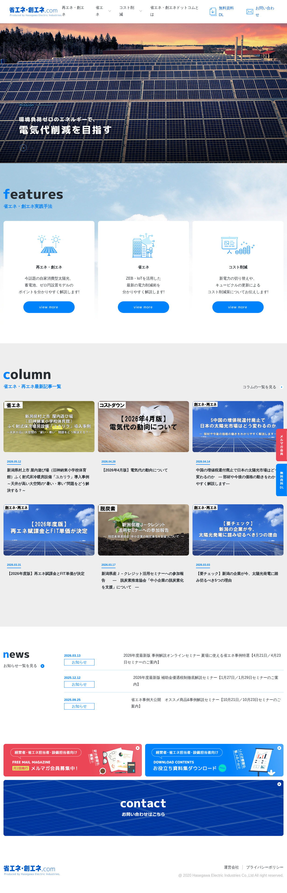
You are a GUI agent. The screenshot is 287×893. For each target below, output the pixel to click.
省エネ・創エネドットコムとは (174, 11)
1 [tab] (22, 146)
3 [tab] (40, 146)
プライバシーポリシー (265, 867)
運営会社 (231, 867)
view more (49, 307)
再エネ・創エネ (73, 11)
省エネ (99, 11)
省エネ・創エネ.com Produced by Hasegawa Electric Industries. (35, 12)
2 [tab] (31, 146)
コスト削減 (126, 11)
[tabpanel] (143, 93)
